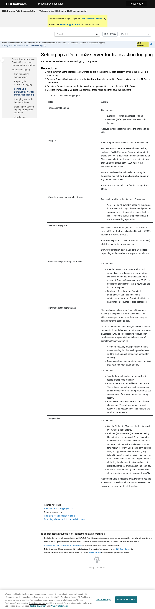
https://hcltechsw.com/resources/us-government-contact (63, 545)
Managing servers (78, 43)
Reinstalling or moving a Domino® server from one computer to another (23, 62)
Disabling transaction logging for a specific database (24, 110)
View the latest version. (91, 19)
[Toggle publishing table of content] (2, 60)
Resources (135, 3)
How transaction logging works (58, 508)
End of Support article (70, 24)
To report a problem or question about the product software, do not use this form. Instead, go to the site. (88, 549)
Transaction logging (96, 43)
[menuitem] (63, 11)
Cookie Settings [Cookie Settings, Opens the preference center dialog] (103, 601)
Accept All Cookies (126, 601)
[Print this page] (152, 44)
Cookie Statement (38, 607)
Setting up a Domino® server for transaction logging (24, 46)
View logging (20, 117)
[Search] (97, 34)
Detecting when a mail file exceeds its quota (64, 519)
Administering (63, 43)
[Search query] (77, 34)
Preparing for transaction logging (59, 516)
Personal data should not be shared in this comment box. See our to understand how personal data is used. (86, 553)
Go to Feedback (141, 44)
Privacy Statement (95, 553)
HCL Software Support (122, 549)
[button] (11, 59)
